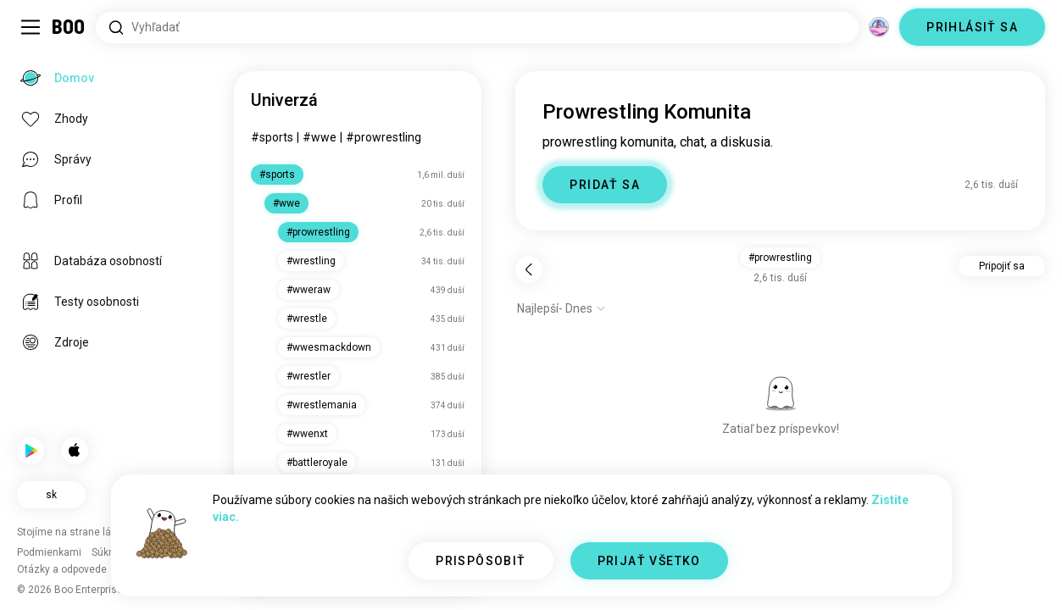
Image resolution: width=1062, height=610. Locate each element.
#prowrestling (383, 137)
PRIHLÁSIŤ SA (972, 27)
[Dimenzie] (879, 27)
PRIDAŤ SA (605, 184)
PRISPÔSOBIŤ (480, 561)
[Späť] (528, 269)
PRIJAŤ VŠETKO (649, 561)
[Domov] (69, 27)
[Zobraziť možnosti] (561, 308)
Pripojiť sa (1002, 266)
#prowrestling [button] (780, 257)
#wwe (319, 137)
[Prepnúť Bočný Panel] (30, 27)
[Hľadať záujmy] (477, 27)
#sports (272, 137)
